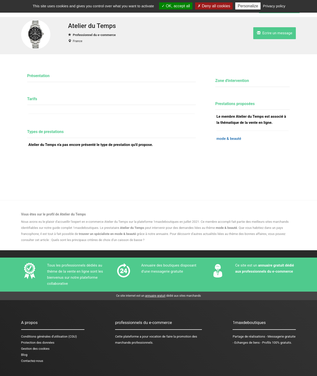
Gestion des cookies (35, 348)
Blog (24, 355)
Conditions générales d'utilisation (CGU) (49, 336)
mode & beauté (229, 138)
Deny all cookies (214, 6)
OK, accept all (176, 6)
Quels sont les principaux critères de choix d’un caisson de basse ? (98, 240)
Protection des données (37, 342)
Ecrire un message (274, 33)
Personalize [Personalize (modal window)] (248, 6)
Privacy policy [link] (274, 6)
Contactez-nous (32, 361)
